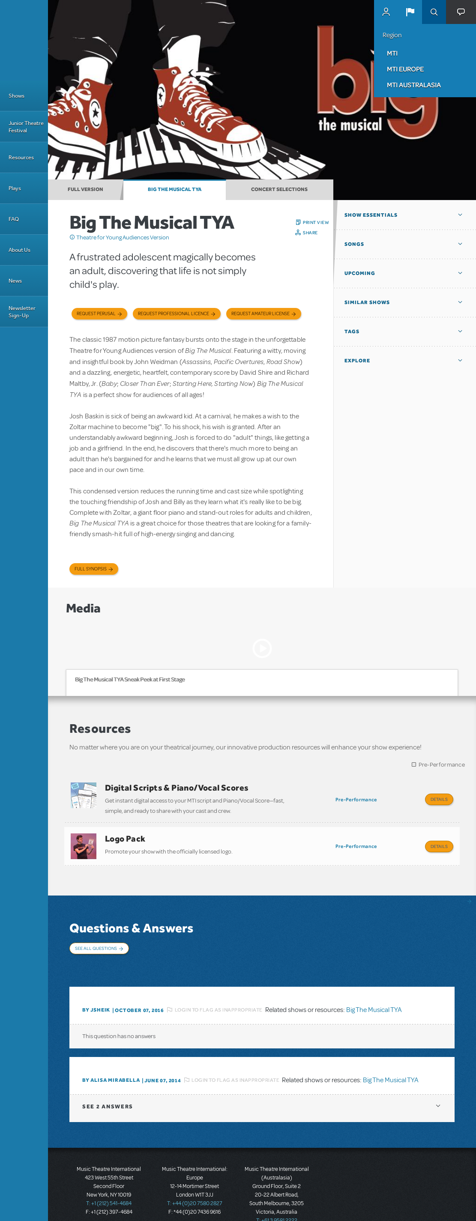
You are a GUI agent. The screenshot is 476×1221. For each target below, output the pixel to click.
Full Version (85, 189)
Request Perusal (96, 313)
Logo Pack (125, 834)
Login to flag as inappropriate (219, 988)
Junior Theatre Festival (26, 126)
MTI (392, 53)
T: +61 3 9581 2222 (276, 1199)
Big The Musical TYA (174, 189)
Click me (72, 237)
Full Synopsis (91, 569)
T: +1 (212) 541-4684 (109, 1182)
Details (439, 799)
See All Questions (96, 940)
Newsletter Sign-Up (22, 312)
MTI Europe (405, 69)
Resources (21, 157)
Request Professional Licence (173, 313)
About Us (19, 250)
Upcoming (359, 273)
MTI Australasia (414, 85)
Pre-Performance (442, 764)
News (15, 280)
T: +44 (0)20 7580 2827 (194, 1182)
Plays (15, 188)
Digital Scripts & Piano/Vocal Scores (176, 787)
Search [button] (434, 12)
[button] (410, 12)
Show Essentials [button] (371, 215)
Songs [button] (354, 244)
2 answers (107, 1085)
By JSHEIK (96, 989)
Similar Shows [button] (367, 302)
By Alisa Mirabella (111, 1059)
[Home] (24, 40)
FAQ (14, 219)
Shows (16, 95)
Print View (316, 222)
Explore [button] (357, 361)
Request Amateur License (260, 313)
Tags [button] (351, 331)
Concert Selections (279, 189)
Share (310, 233)
